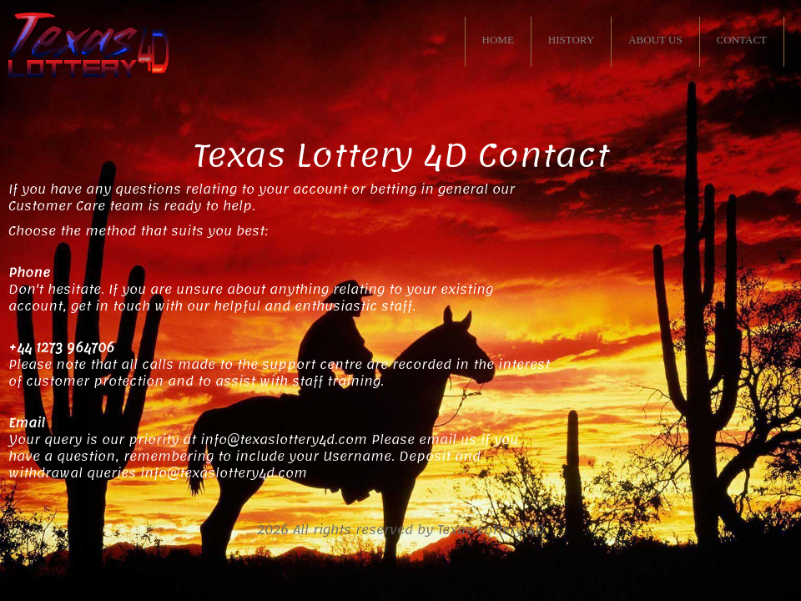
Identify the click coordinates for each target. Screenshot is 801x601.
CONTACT (742, 39)
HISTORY (571, 39)
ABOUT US (655, 39)
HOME (498, 39)
